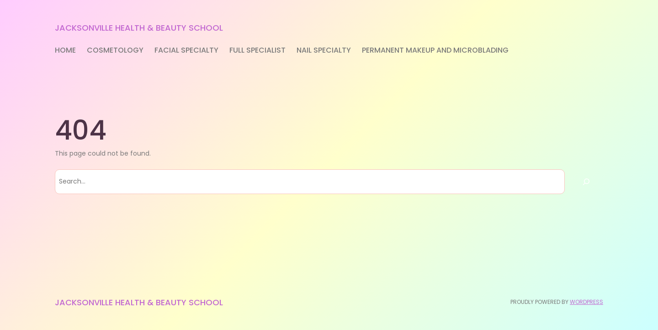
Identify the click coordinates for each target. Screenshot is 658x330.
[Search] (586, 181)
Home (65, 50)
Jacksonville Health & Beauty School (139, 27)
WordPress (586, 302)
